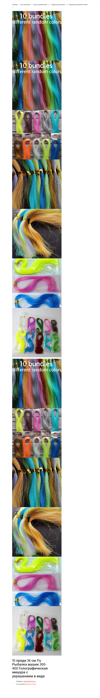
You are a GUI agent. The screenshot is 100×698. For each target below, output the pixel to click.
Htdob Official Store (29, 681)
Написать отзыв (30, 684)
